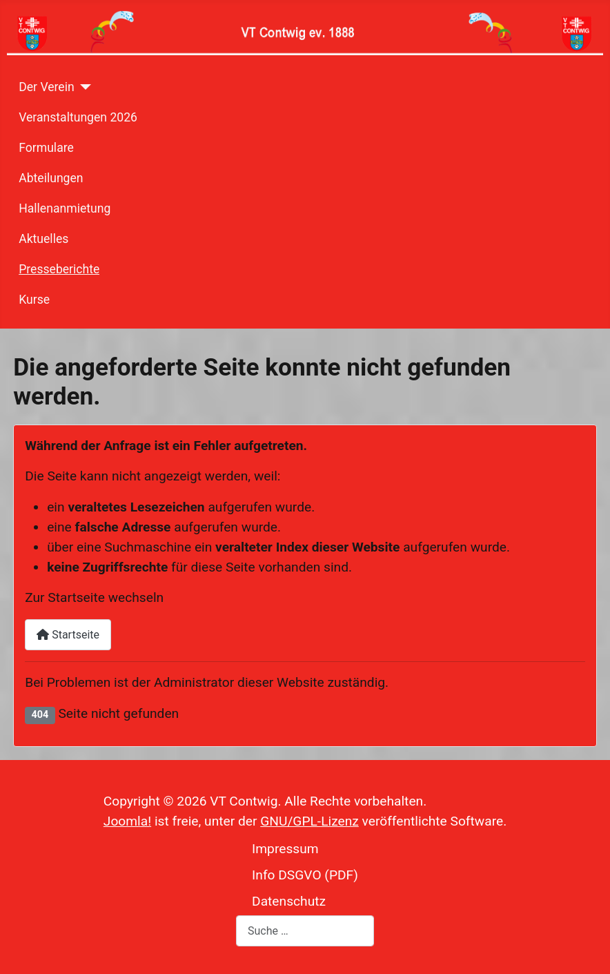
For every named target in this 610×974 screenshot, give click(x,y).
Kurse (34, 299)
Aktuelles (43, 239)
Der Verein (46, 87)
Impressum (285, 849)
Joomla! (127, 821)
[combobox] (305, 930)
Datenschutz (289, 901)
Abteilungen (51, 178)
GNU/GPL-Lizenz (309, 821)
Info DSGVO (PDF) (305, 875)
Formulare (46, 148)
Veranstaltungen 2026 (78, 117)
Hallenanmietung (64, 208)
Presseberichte (59, 269)
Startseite (68, 634)
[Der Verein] (83, 87)
